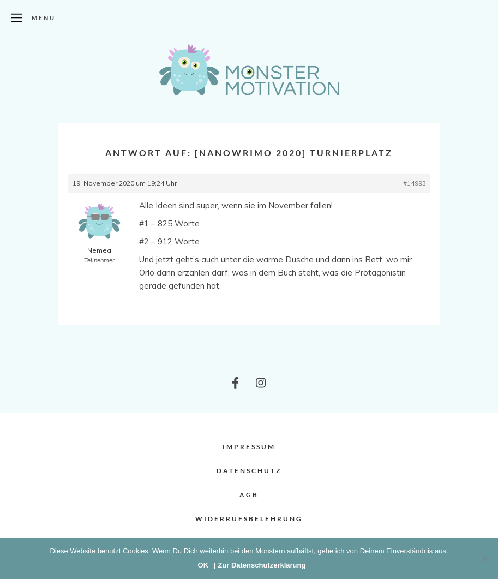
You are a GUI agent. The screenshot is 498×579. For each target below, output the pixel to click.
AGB (249, 495)
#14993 (414, 183)
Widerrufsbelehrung (249, 519)
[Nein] (484, 558)
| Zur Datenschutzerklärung (259, 565)
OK (203, 565)
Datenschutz (249, 471)
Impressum (249, 447)
